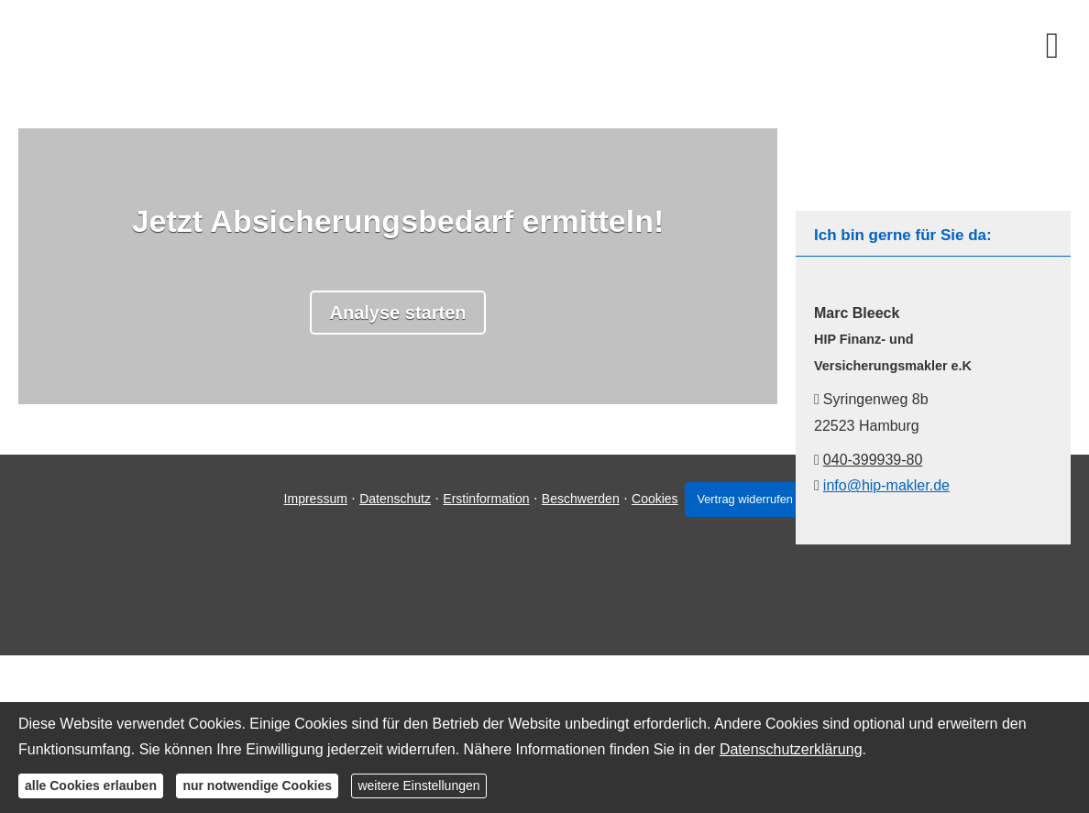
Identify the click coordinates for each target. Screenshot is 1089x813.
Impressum (309, 587)
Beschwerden (574, 587)
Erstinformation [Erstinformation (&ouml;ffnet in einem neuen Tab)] (480, 587)
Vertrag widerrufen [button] (748, 588)
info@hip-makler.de (886, 485)
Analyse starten (398, 312)
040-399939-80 (873, 459)
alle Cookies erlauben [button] (91, 785)
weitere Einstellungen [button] (418, 785)
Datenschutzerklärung (791, 749)
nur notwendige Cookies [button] (257, 785)
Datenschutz (389, 587)
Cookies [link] (649, 587)
